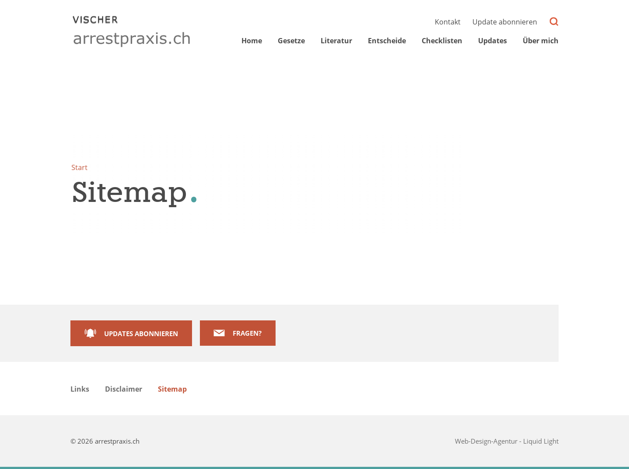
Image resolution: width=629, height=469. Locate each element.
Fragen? (247, 333)
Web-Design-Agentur (487, 441)
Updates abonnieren (141, 333)
